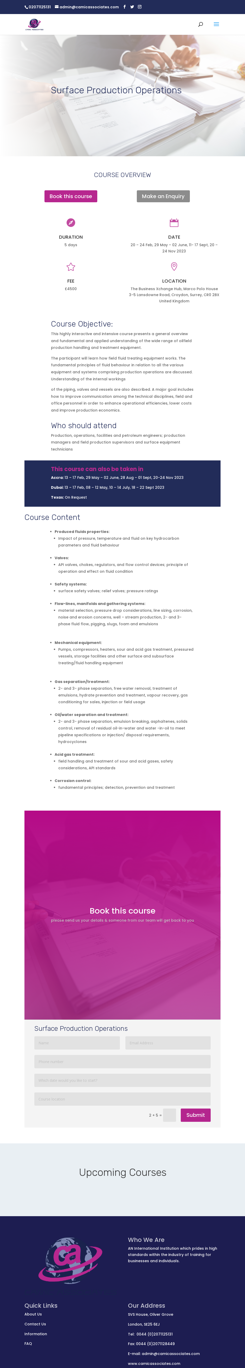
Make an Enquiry (163, 196)
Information (35, 1334)
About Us (33, 1314)
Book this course (71, 196)
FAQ (28, 1343)
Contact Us (35, 1324)
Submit (195, 1115)
